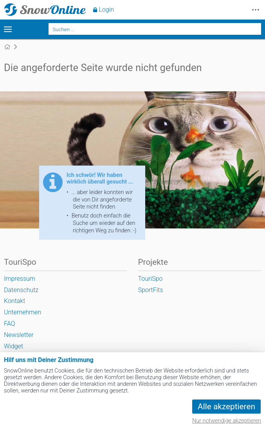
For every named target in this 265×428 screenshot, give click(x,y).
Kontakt (14, 301)
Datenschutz (21, 290)
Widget (13, 346)
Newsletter (19, 335)
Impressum (19, 278)
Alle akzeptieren (226, 406)
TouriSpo (150, 278)
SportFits (150, 290)
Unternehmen (22, 312)
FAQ (9, 323)
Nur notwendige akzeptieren (226, 420)
